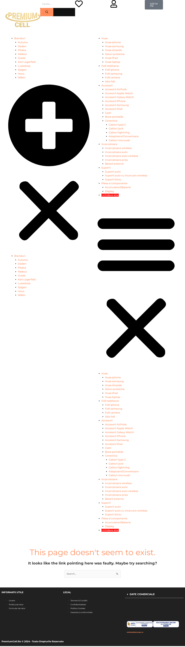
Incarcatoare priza (116, 159)
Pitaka (22, 50)
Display (109, 191)
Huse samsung (114, 46)
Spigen (22, 69)
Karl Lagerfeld (27, 61)
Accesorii (107, 85)
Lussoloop (24, 65)
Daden (22, 46)
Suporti (106, 167)
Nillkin (22, 77)
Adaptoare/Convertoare (124, 136)
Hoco (21, 73)
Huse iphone (113, 42)
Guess (21, 57)
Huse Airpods (113, 50)
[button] (49, 168)
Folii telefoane (110, 65)
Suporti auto (113, 171)
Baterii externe (114, 163)
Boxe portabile (114, 116)
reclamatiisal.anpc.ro (139, 632)
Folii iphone (112, 69)
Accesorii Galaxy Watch (119, 97)
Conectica (111, 120)
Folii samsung (113, 73)
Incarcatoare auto (116, 152)
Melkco (22, 54)
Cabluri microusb (119, 140)
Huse (104, 38)
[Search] (46, 12)
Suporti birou (113, 179)
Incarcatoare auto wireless (121, 155)
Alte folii (110, 81)
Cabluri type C (117, 124)
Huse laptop (112, 61)
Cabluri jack (116, 128)
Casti (108, 112)
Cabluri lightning (119, 132)
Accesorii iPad (113, 108)
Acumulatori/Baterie (118, 187)
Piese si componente (114, 183)
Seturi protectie (115, 54)
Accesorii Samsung (117, 105)
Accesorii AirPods (116, 89)
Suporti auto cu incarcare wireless (126, 175)
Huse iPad (111, 57)
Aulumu (23, 42)
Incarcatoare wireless (118, 148)
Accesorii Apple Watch (119, 93)
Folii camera (112, 77)
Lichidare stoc (110, 195)
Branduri (19, 38)
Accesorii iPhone (115, 101)
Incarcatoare (109, 144)
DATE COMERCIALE (142, 594)
